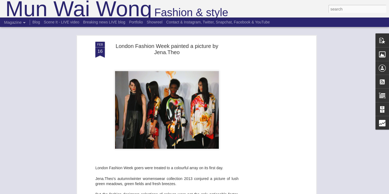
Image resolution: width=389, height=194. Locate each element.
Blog (36, 22)
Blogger (211, 191)
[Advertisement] (268, 113)
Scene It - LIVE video (61, 22)
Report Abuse (227, 191)
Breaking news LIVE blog (104, 22)
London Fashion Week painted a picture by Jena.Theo (167, 36)
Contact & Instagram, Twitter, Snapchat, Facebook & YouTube (218, 22)
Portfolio (136, 22)
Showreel (154, 22)
